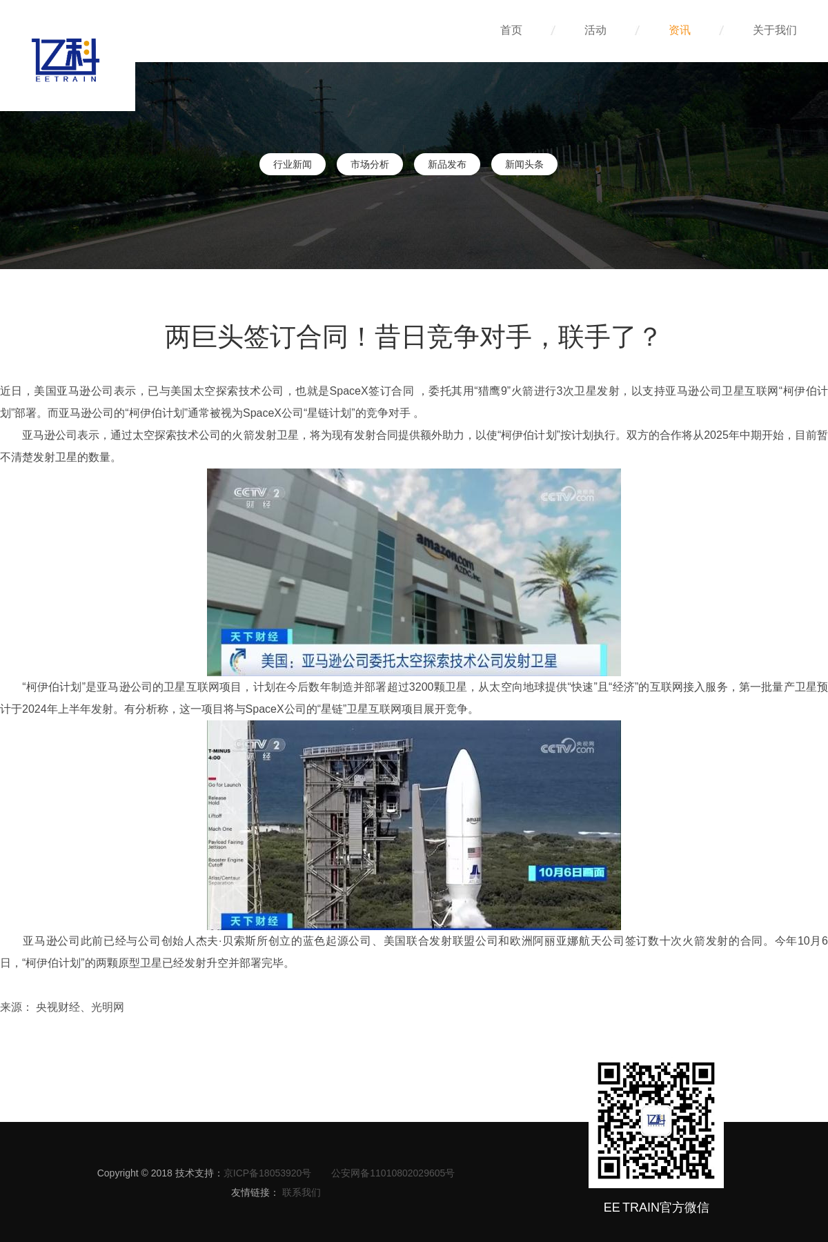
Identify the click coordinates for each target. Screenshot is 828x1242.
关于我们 (775, 30)
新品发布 (447, 164)
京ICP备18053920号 (268, 1173)
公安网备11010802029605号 (393, 1173)
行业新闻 (292, 164)
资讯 (695, 30)
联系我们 (301, 1192)
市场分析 (370, 164)
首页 (526, 30)
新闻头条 (524, 164)
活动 (611, 30)
